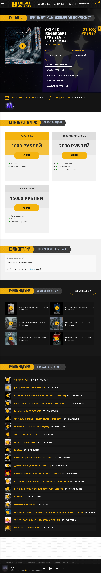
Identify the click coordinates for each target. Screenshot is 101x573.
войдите (31, 269)
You (12, 567)
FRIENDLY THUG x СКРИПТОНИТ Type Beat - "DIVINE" (42, 337)
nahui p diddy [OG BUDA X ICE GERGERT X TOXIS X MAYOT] (40, 403)
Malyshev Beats (55, 44)
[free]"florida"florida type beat (30, 388)
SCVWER (47, 504)
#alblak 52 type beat (57, 86)
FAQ (73, 563)
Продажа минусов (44, 563)
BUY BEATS (19, 563)
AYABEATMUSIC (62, 426)
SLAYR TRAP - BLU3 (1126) (25, 434)
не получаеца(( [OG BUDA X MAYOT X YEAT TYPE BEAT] (40, 395)
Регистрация (83, 4)
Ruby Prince (71, 520)
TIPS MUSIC (47, 442)
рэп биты (16, 18)
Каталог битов (44, 4)
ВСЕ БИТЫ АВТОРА (83, 291)
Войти (71, 4)
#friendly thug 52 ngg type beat (63, 75)
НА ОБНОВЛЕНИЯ (68, 98)
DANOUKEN (48, 434)
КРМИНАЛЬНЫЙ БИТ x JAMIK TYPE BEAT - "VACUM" (41, 322)
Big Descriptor (35, 496)
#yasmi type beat (55, 70)
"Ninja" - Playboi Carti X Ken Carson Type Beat (37, 520)
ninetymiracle (42, 380)
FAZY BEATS (79, 481)
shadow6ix (76, 395)
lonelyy (18, 450)
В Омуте (18, 496)
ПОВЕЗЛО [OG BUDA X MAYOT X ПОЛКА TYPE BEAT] (37, 473)
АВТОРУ (24, 98)
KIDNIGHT (93, 512)
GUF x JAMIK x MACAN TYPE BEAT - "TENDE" (38, 307)
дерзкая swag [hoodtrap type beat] (32, 465)
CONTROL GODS (76, 489)
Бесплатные (59, 4)
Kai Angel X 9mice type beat (27, 411)
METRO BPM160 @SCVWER (26, 504)
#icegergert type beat (58, 64)
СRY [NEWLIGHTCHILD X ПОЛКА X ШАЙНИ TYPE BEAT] (38, 419)
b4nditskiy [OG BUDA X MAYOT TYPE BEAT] (33, 458)
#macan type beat (56, 80)
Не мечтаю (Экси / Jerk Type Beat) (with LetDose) (38, 489)
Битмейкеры (30, 563)
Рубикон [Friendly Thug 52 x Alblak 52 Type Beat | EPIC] (41, 481)
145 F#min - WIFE (21, 380)
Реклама (66, 563)
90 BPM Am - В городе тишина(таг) (31, 426)
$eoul (55, 388)
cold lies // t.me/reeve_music (28, 528)
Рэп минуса (9, 563)
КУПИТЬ (26, 155)
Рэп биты (57, 563)
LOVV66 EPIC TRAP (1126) (25, 442)
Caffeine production (17, 570)
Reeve (51, 528)
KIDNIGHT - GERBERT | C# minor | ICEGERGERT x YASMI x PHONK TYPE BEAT (48, 512)
